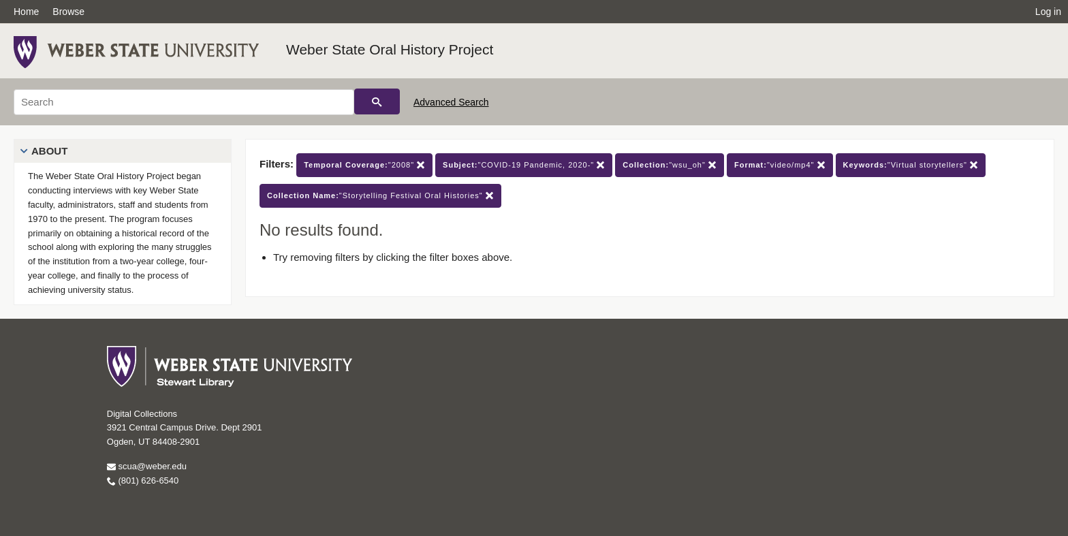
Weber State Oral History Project (389, 49)
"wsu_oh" (670, 165)
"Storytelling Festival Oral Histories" (380, 195)
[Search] (184, 102)
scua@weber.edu (147, 466)
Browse (68, 11)
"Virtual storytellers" (910, 165)
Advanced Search (451, 102)
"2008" (364, 165)
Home (26, 11)
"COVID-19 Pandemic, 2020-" (524, 165)
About (49, 151)
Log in (1048, 11)
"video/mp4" (780, 165)
